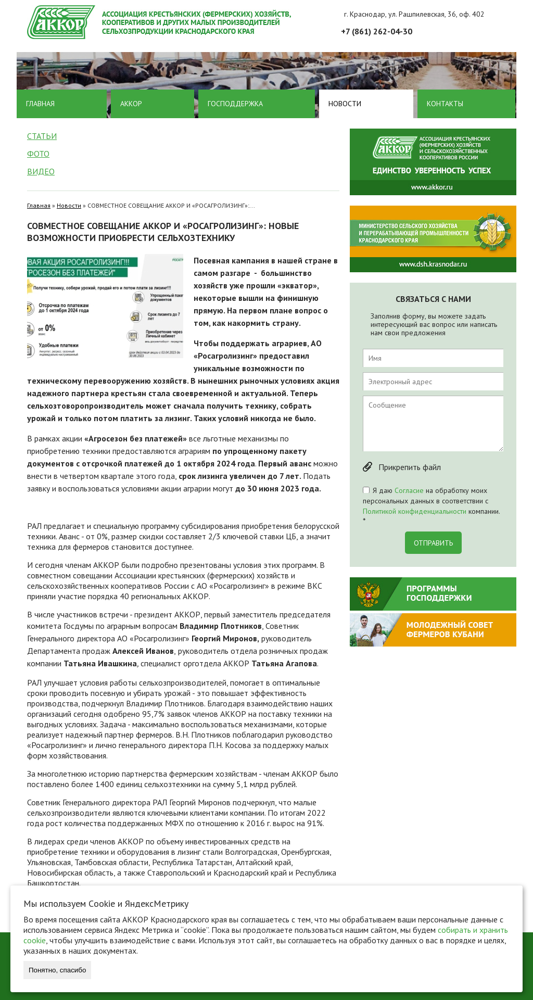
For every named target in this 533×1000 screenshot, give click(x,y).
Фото (38, 153)
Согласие (409, 490)
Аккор (131, 103)
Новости (344, 103)
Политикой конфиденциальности (414, 511)
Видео (41, 171)
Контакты (445, 103)
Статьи (42, 136)
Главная (40, 103)
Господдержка (235, 103)
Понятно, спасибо (57, 970)
